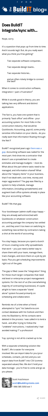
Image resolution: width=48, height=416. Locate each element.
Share (41, 398)
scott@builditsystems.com (25, 383)
